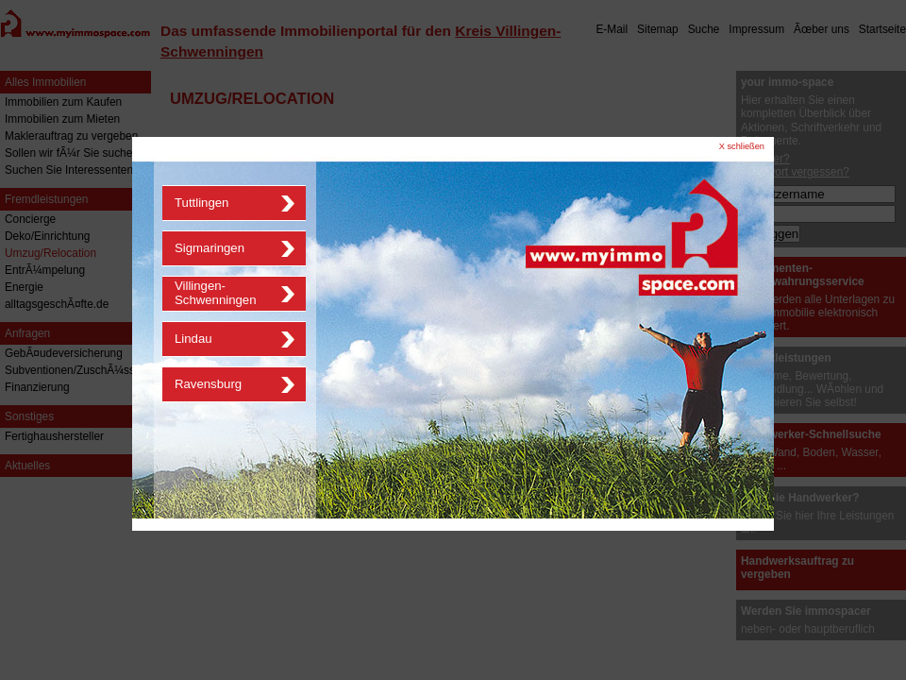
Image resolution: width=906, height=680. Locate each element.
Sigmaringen (209, 248)
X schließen (741, 146)
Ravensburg (208, 384)
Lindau (193, 339)
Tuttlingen (201, 203)
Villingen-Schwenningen (216, 293)
